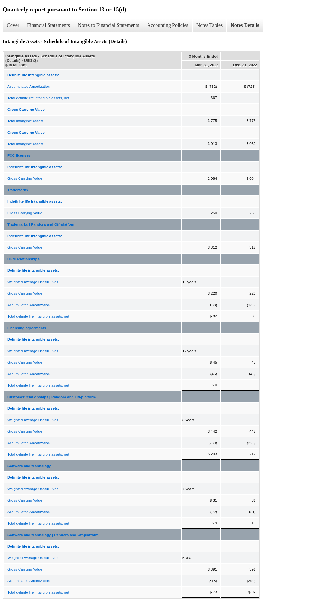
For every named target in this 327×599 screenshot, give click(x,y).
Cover (13, 25)
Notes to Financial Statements (108, 25)
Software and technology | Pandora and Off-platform (53, 535)
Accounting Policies (167, 25)
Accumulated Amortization (28, 86)
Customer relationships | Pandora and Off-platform (51, 397)
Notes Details (245, 25)
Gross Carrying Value (24, 178)
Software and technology (29, 466)
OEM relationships (23, 259)
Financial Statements (48, 25)
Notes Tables (209, 25)
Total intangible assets (25, 121)
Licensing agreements (26, 328)
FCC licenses (18, 155)
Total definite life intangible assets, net (38, 98)
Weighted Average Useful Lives (32, 282)
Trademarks (17, 190)
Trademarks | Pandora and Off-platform (41, 224)
